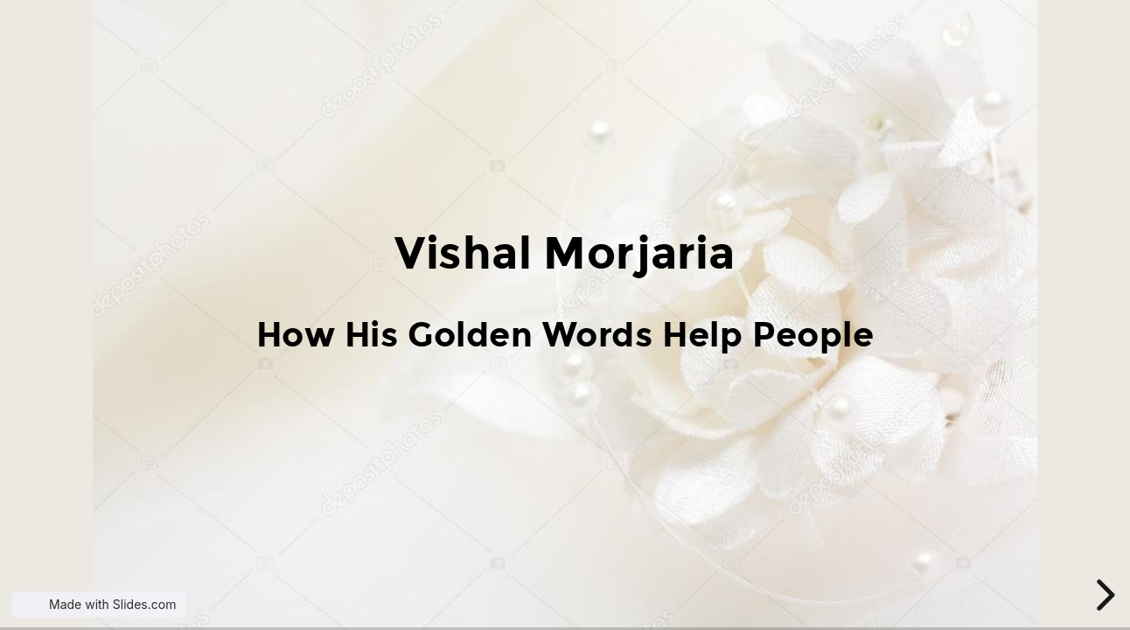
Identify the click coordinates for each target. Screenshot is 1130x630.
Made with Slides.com (112, 604)
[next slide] (1103, 595)
